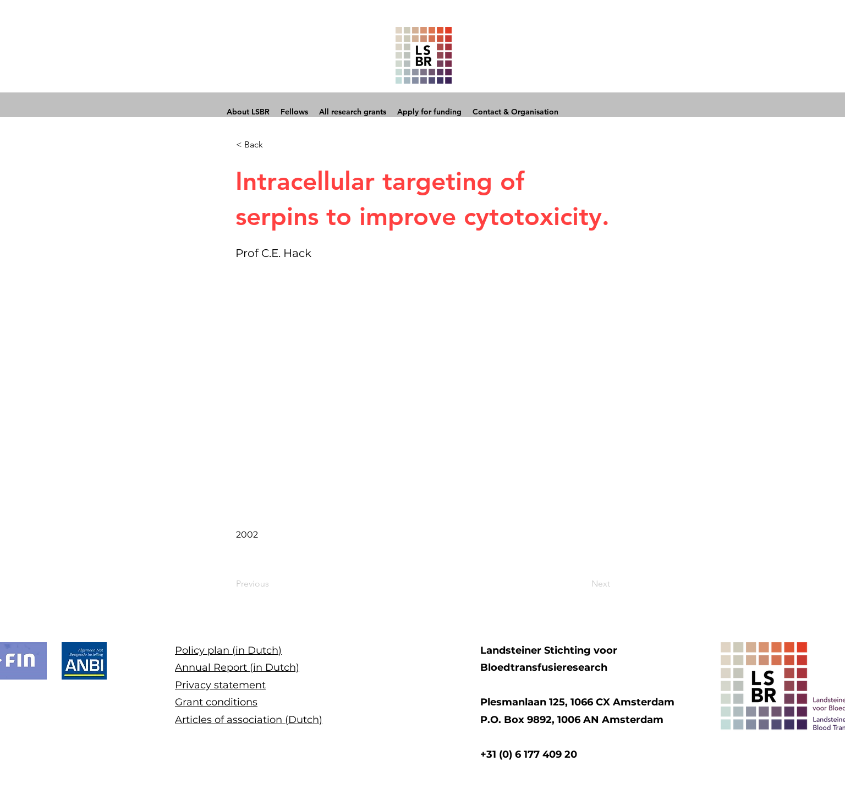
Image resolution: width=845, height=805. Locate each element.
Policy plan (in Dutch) (228, 650)
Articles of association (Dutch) (248, 720)
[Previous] (272, 584)
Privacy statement (220, 685)
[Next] (582, 584)
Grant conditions (216, 702)
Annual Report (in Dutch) (237, 667)
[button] (272, 145)
